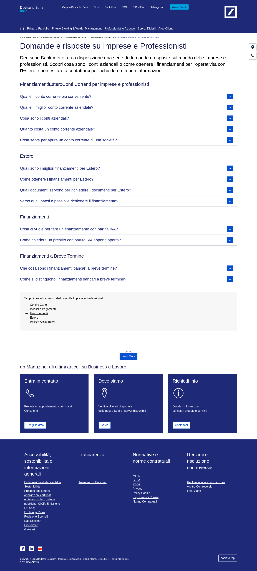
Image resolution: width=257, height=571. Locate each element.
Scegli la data (35, 425)
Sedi (96, 7)
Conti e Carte (38, 304)
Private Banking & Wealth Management (77, 28)
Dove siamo (111, 381)
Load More (128, 356)
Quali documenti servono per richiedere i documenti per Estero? (126, 190)
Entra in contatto (41, 381)
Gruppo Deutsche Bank (75, 7)
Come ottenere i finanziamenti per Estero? (126, 179)
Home (35, 37)
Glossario (30, 529)
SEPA (136, 480)
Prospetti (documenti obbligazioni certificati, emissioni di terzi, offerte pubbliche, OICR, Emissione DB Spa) (42, 499)
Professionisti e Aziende (120, 28)
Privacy (137, 488)
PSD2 (136, 484)
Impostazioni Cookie (145, 497)
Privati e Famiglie (38, 28)
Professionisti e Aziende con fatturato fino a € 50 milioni (89, 37)
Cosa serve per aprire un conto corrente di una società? (126, 140)
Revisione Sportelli (36, 516)
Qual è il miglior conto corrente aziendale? (126, 107)
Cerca (105, 424)
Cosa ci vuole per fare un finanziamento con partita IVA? (126, 229)
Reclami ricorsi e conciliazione (206, 482)
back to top (228, 558)
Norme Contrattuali (145, 501)
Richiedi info (185, 381)
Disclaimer (31, 525)
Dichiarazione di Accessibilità (42, 482)
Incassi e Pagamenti (43, 309)
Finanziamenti (39, 313)
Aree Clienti (165, 28)
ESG (124, 7)
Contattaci (110, 7)
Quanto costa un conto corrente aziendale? (126, 129)
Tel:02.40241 (103, 559)
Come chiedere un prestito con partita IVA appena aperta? (126, 240)
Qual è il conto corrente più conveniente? (126, 96)
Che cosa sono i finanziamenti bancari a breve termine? (126, 268)
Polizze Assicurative (42, 321)
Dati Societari (32, 520)
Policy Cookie (141, 492)
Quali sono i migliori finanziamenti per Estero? (126, 168)
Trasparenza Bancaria (93, 482)
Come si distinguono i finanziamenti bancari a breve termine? (126, 279)
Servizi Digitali (147, 28)
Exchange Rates (34, 512)
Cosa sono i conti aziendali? (126, 118)
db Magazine (157, 7)
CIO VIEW (138, 7)
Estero (34, 317)
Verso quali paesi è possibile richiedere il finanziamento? (126, 201)
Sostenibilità (32, 486)
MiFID (136, 475)
